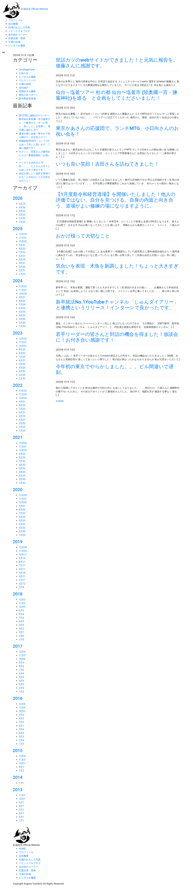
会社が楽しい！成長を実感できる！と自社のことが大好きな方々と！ (34, 177)
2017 (17, 646)
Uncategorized (26, 69)
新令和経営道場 (27, 98)
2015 (17, 750)
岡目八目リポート (28, 94)
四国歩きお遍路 (27, 91)
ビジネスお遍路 (27, 76)
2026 (17, 198)
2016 (17, 698)
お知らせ (23, 73)
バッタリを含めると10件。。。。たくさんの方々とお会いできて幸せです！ (34, 166)
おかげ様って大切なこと (85, 236)
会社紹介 (23, 87)
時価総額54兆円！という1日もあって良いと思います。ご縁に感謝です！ (34, 144)
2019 (17, 541)
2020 (17, 489)
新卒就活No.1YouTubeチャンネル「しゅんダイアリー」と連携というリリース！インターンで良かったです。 (117, 304)
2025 (17, 228)
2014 (17, 777)
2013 (17, 789)
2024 (17, 280)
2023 (17, 333)
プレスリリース (27, 80)
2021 (17, 437)
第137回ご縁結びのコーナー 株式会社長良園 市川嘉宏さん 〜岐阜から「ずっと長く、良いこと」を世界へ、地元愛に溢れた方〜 (35, 122)
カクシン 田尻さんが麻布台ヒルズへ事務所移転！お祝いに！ (34, 155)
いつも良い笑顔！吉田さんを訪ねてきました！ (107, 164)
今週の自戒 (25, 84)
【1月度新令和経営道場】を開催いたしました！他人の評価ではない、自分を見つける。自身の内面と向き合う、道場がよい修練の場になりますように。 (116, 200)
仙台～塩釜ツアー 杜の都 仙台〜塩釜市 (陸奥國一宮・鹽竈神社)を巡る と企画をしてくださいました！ (116, 95)
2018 (17, 594)
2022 (17, 385)
